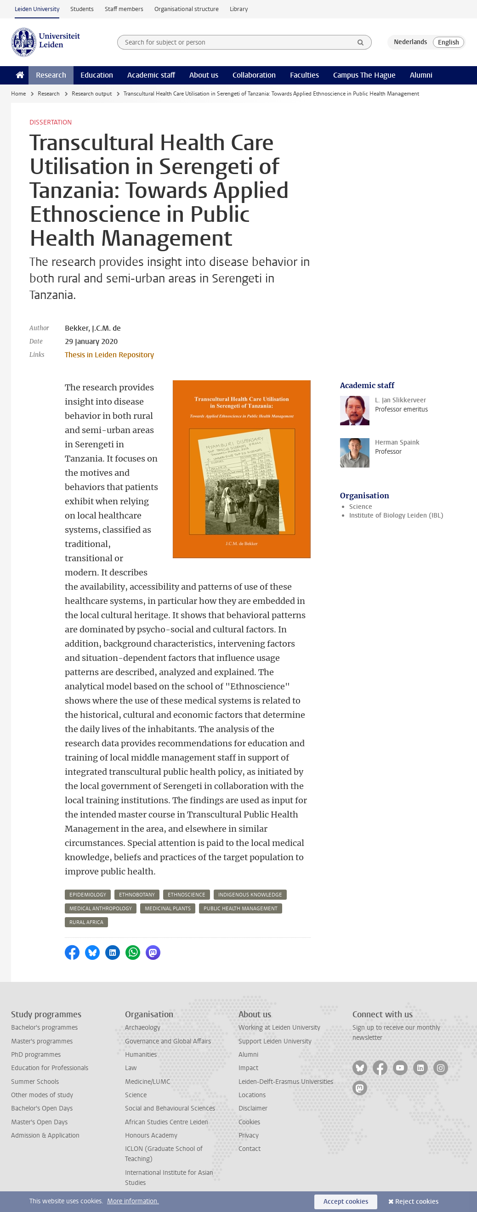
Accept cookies (346, 1201)
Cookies (249, 1122)
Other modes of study (42, 1095)
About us (203, 75)
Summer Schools (35, 1081)
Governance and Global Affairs (168, 1041)
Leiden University (37, 9)
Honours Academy (151, 1135)
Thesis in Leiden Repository (109, 355)
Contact (249, 1148)
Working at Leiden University (279, 1027)
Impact (248, 1068)
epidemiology (87, 894)
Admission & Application (45, 1135)
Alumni (421, 75)
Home (18, 93)
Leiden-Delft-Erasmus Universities (285, 1081)
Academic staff (151, 75)
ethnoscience (186, 894)
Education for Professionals (49, 1068)
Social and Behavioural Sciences (170, 1108)
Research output (92, 93)
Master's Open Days (39, 1122)
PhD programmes (36, 1054)
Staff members (124, 9)
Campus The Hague (364, 75)
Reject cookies (416, 1201)
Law (131, 1068)
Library (239, 9)
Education (96, 75)
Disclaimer (252, 1108)
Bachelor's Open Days (42, 1108)
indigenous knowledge (250, 894)
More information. (133, 1201)
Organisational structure (186, 9)
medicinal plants (168, 908)
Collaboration (254, 75)
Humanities (141, 1054)
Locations (252, 1095)
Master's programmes (42, 1041)
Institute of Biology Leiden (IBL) (396, 515)
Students (82, 9)
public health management (241, 908)
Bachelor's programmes (44, 1027)
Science (360, 506)
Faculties (304, 75)
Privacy (248, 1135)
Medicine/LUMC (147, 1081)
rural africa (86, 922)
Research (51, 75)
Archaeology (142, 1027)
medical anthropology (100, 908)
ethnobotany (137, 894)
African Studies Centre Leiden (166, 1122)
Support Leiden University (275, 1041)
